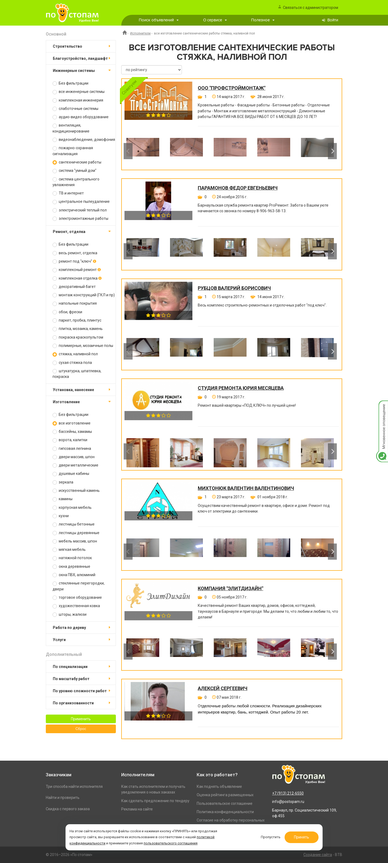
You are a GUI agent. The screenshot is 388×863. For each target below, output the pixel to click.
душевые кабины (71, 473)
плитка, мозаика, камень (78, 328)
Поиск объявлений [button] (159, 20)
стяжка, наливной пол (75, 354)
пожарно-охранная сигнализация (73, 151)
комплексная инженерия (78, 100)
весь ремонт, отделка (75, 253)
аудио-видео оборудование (81, 117)
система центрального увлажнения (76, 182)
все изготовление (72, 423)
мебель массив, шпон (75, 541)
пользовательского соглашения (174, 842)
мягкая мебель (69, 549)
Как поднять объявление (219, 786)
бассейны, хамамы (72, 431)
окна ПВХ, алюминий (74, 575)
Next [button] (332, 151)
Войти (332, 20)
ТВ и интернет (68, 193)
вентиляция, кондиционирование (71, 128)
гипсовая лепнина (72, 448)
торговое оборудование (77, 597)
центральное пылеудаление (81, 201)
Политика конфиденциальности (225, 812)
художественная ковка (76, 606)
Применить (81, 719)
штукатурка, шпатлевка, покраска (77, 374)
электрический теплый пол (80, 210)
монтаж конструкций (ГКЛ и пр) (84, 295)
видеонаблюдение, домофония (84, 139)
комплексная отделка (77, 278)
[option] (143, 151)
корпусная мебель (72, 507)
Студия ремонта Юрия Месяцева (241, 388)
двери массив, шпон (74, 457)
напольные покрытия (75, 303)
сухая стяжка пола (72, 362)
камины (62, 499)
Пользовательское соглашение (224, 803)
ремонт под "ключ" (74, 261)
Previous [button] (128, 151)
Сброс (80, 729)
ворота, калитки (70, 440)
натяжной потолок (72, 558)
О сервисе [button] (215, 20)
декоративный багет (74, 286)
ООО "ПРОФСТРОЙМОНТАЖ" (231, 88)
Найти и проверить (62, 797)
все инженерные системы (79, 91)
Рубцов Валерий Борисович (234, 288)
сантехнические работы (77, 162)
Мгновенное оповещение (382, 406)
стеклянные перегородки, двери (79, 586)
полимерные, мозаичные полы (83, 345)
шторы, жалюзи (69, 614)
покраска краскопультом (78, 337)
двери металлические (75, 465)
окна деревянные (71, 566)
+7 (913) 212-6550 (288, 793)
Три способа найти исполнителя (74, 786)
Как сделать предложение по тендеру (155, 801)
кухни (61, 516)
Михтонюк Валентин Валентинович (246, 488)
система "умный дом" (74, 170)
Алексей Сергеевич (222, 688)
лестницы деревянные (76, 533)
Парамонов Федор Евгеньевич (238, 188)
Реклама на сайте (137, 809)
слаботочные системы (75, 108)
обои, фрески (67, 312)
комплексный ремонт (77, 269)
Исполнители (140, 33)
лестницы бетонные (74, 524)
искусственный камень (76, 490)
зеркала (63, 482)
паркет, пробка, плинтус (77, 320)
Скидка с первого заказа (68, 809)
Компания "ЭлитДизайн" (230, 588)
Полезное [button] (263, 20)
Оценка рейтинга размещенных (225, 795)
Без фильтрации (70, 83)
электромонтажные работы (80, 218)
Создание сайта (317, 854)
